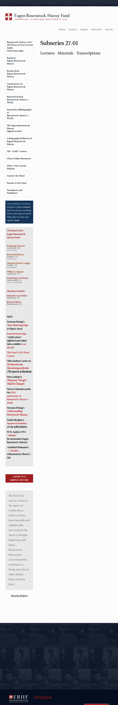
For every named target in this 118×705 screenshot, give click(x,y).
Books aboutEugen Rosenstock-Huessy (16, 73)
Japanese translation (17, 423)
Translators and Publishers (15, 192)
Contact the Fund (15, 175)
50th (13, 392)
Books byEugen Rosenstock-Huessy (16, 60)
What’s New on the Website (16, 167)
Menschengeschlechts (18, 368)
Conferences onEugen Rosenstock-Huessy (16, 86)
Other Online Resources (19, 158)
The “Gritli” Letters (17, 151)
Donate (84, 29)
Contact (73, 29)
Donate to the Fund (16, 182)
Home (62, 29)
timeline (14, 450)
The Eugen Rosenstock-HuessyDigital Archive (19, 128)
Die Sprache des (15, 364)
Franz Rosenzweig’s (17, 333)
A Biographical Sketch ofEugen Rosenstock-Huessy (19, 141)
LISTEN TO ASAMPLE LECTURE (19, 478)
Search (109, 29)
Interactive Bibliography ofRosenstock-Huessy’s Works (19, 114)
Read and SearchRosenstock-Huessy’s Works (18, 99)
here (17, 220)
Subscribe (96, 29)
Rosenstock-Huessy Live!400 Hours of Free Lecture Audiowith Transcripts (20, 46)
